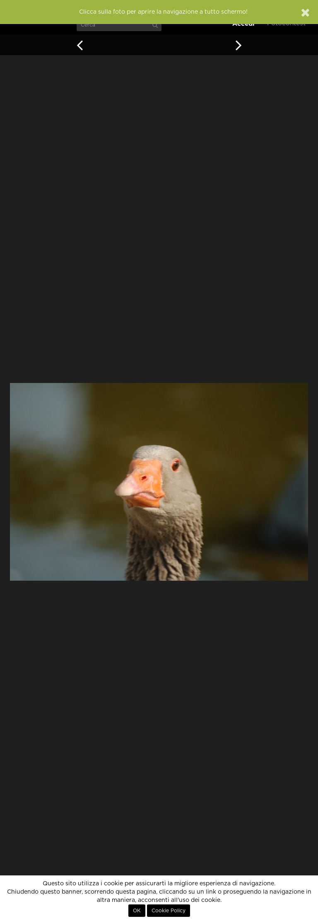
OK (137, 910)
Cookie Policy (169, 910)
